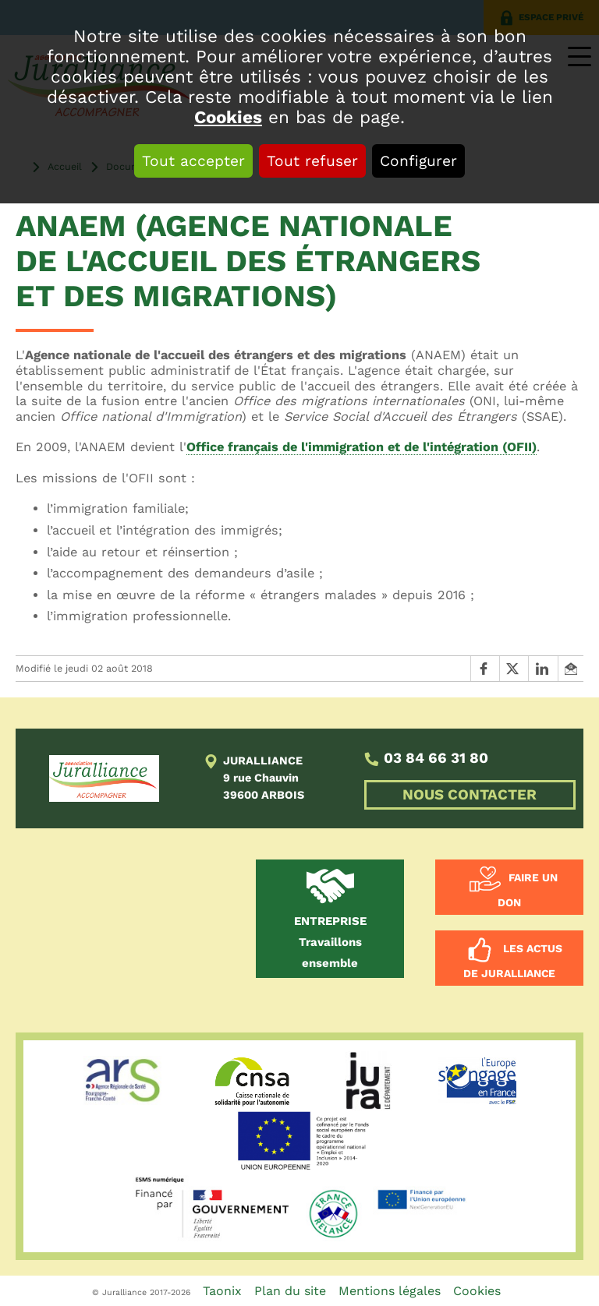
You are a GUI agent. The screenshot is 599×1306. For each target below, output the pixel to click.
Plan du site (290, 1290)
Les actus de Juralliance (512, 961)
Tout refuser (312, 161)
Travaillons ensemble (330, 942)
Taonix (222, 1290)
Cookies (228, 117)
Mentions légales (389, 1290)
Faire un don (528, 890)
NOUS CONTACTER (469, 794)
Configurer (418, 161)
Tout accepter (193, 161)
